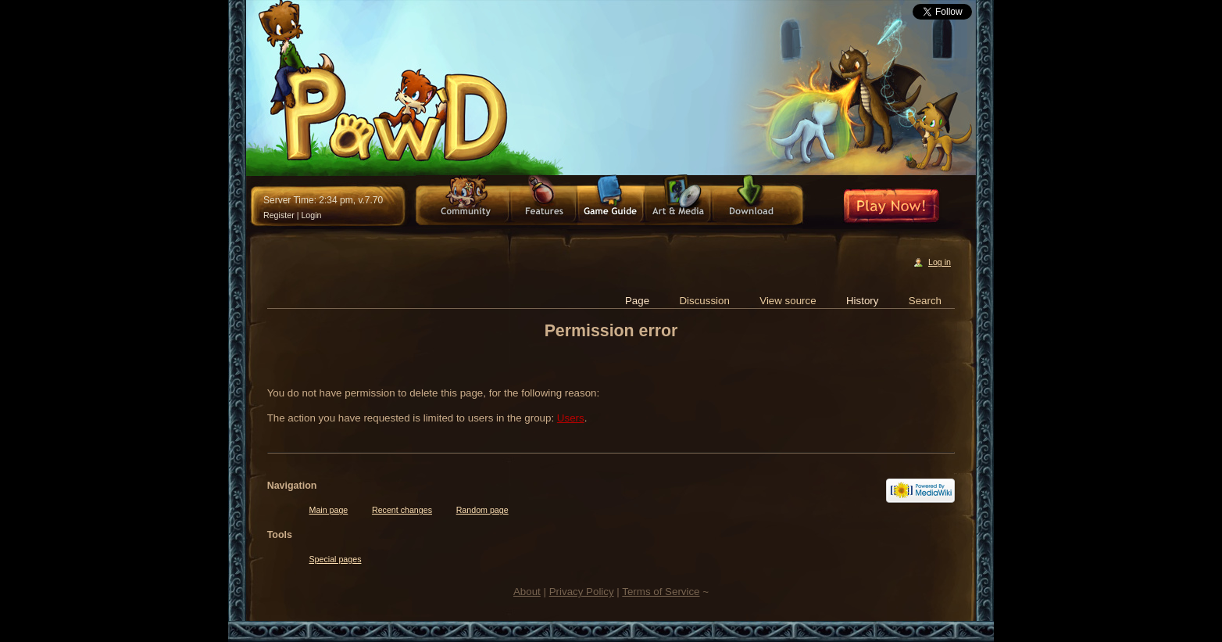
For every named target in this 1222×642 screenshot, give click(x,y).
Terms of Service (660, 591)
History (862, 301)
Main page (328, 510)
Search (925, 301)
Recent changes (402, 510)
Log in (939, 262)
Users (570, 418)
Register (279, 215)
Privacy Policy (581, 591)
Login (311, 215)
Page (637, 301)
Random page (482, 510)
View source (787, 301)
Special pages (335, 559)
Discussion (704, 301)
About (527, 591)
